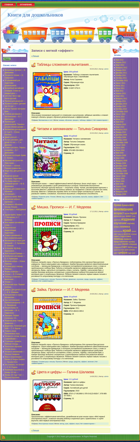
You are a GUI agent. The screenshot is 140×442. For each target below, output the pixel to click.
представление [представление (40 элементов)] (121, 241)
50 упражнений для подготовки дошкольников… (12, 83)
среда (86, 279)
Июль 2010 (120, 117)
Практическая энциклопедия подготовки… (10, 230)
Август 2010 (120, 114)
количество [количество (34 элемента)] (118, 231)
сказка (90, 197)
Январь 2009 (121, 163)
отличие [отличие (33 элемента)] (134, 234)
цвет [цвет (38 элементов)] (116, 253)
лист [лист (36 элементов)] (116, 234)
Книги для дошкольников (35, 15)
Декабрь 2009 (121, 135)
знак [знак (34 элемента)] (133, 216)
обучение (68, 120)
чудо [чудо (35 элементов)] (130, 253)
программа (76, 197)
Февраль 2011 (121, 99)
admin (106, 69)
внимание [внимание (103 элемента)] (123, 209)
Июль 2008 (120, 179)
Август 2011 (120, 83)
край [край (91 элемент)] (127, 230)
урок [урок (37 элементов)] (126, 250)
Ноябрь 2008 (121, 168)
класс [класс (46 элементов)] (117, 226)
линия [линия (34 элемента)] (134, 231)
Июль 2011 (120, 86)
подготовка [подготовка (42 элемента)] (125, 236)
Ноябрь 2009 (121, 137)
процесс (76, 120)
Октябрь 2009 (121, 140)
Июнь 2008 (120, 181)
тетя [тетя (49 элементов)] (130, 247)
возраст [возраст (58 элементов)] (119, 213)
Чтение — (9, 282)
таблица (82, 120)
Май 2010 (120, 122)
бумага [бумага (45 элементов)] (125, 205)
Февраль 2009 (121, 161)
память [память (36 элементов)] (117, 236)
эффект (89, 120)
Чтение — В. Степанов (14, 274)
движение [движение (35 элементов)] (118, 216)
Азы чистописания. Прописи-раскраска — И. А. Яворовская (15, 302)
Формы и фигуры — (12, 272)
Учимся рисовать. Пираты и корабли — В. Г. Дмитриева (15, 150)
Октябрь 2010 (121, 109)
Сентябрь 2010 (122, 112)
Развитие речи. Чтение (47, 197)
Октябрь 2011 (121, 78)
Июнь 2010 (120, 119)
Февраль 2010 (121, 130)
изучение (80, 279)
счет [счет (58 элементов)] (124, 246)
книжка (61, 120)
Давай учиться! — (12, 137)
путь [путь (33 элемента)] (115, 244)
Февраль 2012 (121, 68)
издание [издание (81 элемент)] (128, 219)
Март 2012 (120, 65)
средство (92, 279)
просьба (84, 197)
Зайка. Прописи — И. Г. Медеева (63, 289)
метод (62, 423)
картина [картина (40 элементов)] (131, 223)
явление (35, 281)
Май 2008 (120, 184)
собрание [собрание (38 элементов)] (133, 244)
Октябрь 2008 (121, 171)
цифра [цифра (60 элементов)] (122, 252)
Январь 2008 (121, 194)
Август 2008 (120, 176)
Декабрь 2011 (121, 73)
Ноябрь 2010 (121, 106)
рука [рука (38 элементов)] (119, 244)
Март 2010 (120, 127)
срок (66, 423)
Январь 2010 (121, 132)
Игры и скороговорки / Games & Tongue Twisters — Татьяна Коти (15, 359)
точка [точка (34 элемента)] (135, 247)
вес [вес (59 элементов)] (131, 205)
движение (72, 279)
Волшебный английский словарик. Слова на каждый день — (14, 90)
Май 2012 (120, 60)
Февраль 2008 (121, 192)
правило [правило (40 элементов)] (128, 239)
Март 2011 (120, 96)
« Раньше (35, 56)
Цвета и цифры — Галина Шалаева (65, 372)
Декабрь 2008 (121, 166)
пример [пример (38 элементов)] (131, 242)
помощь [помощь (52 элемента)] (118, 238)
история (68, 197)
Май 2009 (120, 153)
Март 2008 (120, 189)
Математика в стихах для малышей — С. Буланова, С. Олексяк (15, 243)
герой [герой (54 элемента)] (133, 213)
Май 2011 (120, 91)
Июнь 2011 (120, 88)
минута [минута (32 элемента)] (120, 234)
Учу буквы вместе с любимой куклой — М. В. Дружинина (15, 183)
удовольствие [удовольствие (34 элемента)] (119, 250)
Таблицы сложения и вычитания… (64, 64)
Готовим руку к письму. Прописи (50, 279)
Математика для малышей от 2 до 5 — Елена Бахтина (15, 132)
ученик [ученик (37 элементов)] (132, 250)
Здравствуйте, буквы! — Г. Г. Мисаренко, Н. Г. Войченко (15, 217)
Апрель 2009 (121, 155)
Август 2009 (120, 145)
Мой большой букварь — (15, 254)
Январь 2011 (121, 101)
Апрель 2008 (121, 186)
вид (63, 197)
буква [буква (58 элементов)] (117, 205)
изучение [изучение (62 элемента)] (120, 223)
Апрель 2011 (121, 93)
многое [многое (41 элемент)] (127, 234)
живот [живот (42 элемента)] (129, 216)
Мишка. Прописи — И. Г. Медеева (64, 207)
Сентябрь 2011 (122, 81)
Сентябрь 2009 (122, 143)
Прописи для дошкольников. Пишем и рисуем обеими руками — (15, 124)
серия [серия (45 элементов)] (125, 244)
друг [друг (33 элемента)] (123, 216)
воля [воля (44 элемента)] (127, 213)
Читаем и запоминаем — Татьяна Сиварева (72, 129)
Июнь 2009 (120, 150)
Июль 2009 (120, 148)
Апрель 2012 (121, 62)
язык (77, 423)
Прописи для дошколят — (15, 101)
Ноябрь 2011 (121, 75)
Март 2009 (120, 158)
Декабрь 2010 (121, 104)
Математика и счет (45, 120)
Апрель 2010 (121, 124)
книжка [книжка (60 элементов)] (125, 226)
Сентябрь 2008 (122, 174)
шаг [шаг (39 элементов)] (133, 253)
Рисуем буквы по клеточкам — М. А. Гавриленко (12, 310)
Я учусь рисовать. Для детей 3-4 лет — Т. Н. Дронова (14, 142)
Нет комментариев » (100, 120)
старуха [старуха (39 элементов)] (117, 247)
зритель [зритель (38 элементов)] (117, 220)
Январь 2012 (121, 70)
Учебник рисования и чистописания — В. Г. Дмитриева (13, 116)
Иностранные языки (46, 423)
